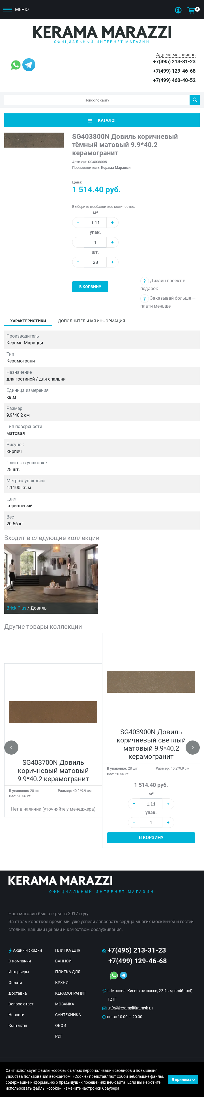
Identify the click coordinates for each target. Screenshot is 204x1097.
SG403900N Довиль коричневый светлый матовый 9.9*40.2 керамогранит (151, 744)
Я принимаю (183, 1079)
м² (95, 212)
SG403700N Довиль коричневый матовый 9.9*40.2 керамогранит (53, 771)
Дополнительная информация (91, 321)
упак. (95, 232)
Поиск (194, 99)
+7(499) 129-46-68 (174, 71)
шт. (95, 252)
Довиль (39, 608)
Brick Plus (16, 608)
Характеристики (28, 321)
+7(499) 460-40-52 (174, 80)
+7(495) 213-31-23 (174, 61)
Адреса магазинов (176, 54)
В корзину (90, 286)
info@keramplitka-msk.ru (130, 1008)
